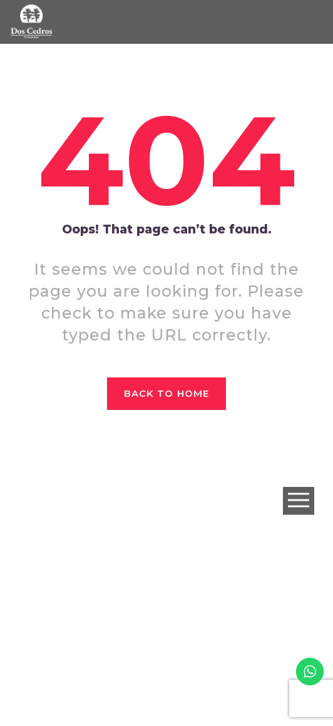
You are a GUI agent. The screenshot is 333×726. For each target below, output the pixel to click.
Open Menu (298, 501)
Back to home (166, 393)
